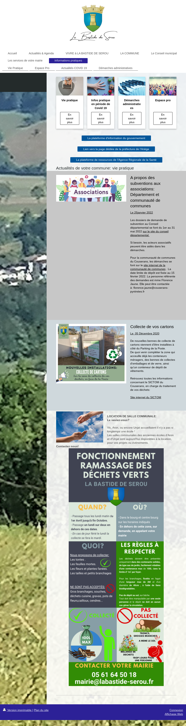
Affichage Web (174, 714)
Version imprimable (17, 710)
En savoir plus (69, 118)
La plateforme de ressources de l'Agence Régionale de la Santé (116, 159)
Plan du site (41, 710)
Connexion (176, 710)
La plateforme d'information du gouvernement (116, 138)
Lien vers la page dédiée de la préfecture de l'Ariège (116, 149)
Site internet (138, 397)
